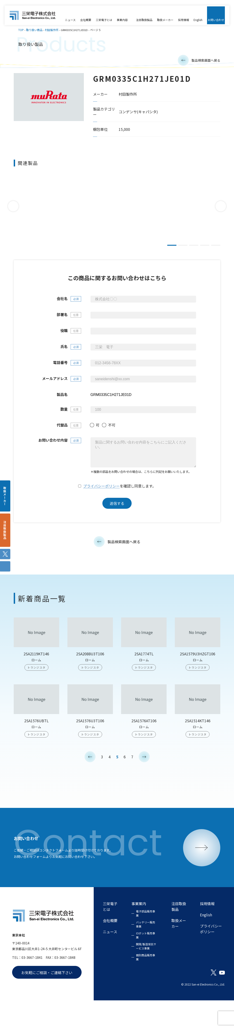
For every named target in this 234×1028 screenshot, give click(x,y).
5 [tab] (215, 248)
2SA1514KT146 (197, 752)
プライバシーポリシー (101, 517)
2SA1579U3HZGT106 (197, 685)
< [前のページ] (90, 787)
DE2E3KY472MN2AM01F (43, 223)
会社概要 (110, 948)
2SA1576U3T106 (90, 752)
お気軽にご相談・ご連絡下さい (46, 1000)
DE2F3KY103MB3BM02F (110, 223)
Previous (13, 209)
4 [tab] (204, 248)
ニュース (110, 959)
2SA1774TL (144, 685)
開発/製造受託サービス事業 (146, 974)
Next (220, 209)
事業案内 (138, 931)
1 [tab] (171, 248)
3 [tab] (193, 248)
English (206, 942)
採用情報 (207, 931)
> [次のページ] (144, 787)
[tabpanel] (43, 209)
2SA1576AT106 (144, 752)
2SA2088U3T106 (90, 685)
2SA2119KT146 (36, 685)
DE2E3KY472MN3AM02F (176, 223)
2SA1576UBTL (36, 752)
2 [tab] (182, 248)
